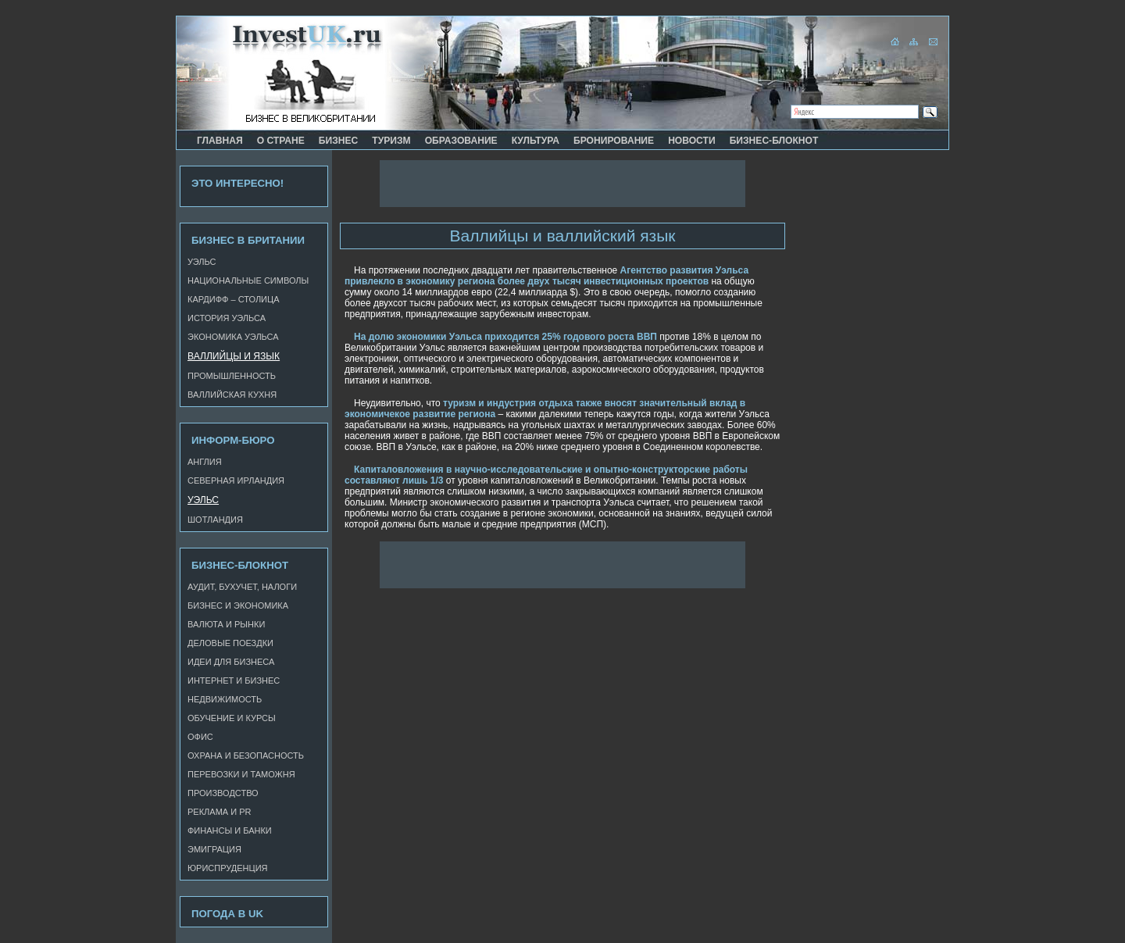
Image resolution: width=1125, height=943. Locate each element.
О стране (281, 140)
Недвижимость (225, 699)
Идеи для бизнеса (231, 661)
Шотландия (215, 519)
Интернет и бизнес (234, 680)
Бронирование (613, 140)
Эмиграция (214, 849)
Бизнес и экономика (238, 605)
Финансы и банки (230, 830)
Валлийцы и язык (234, 356)
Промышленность (232, 375)
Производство (223, 793)
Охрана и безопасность (246, 755)
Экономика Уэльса (233, 336)
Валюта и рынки (226, 624)
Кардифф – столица (234, 299)
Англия (205, 461)
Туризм (391, 140)
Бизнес (339, 140)
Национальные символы (248, 280)
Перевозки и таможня (241, 774)
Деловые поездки (230, 643)
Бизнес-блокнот (774, 140)
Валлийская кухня (232, 394)
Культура (535, 140)
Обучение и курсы (232, 718)
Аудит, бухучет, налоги (242, 586)
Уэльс (202, 261)
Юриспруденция (228, 868)
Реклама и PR (219, 811)
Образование (461, 140)
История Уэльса (227, 318)
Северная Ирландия (236, 480)
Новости (692, 140)
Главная (220, 140)
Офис (200, 736)
